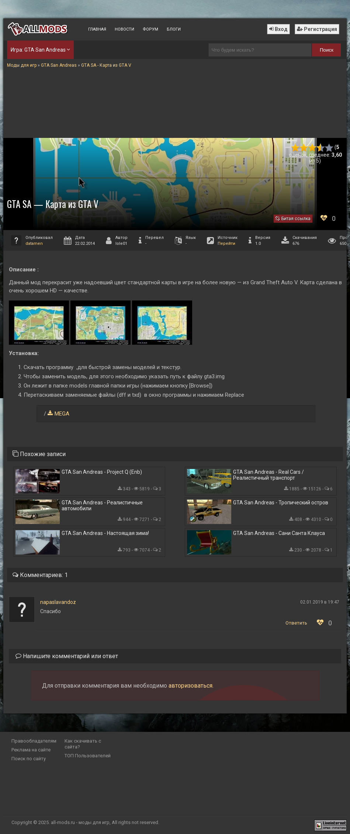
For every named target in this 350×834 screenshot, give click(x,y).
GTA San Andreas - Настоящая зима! (105, 533)
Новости (124, 29)
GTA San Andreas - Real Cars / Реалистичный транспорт (268, 475)
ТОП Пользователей (88, 755)
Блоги (174, 29)
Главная (97, 29)
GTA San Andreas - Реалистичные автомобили (102, 505)
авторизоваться (190, 685)
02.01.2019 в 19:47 (319, 602)
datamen (34, 243)
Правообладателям (33, 741)
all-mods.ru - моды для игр (80, 822)
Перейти (226, 243)
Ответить (296, 623)
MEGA (62, 413)
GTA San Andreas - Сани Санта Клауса (279, 533)
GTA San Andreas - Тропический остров (280, 502)
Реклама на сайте (31, 750)
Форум (150, 29)
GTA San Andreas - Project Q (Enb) (102, 472)
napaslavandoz (58, 602)
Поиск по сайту (28, 758)
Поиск (326, 50)
